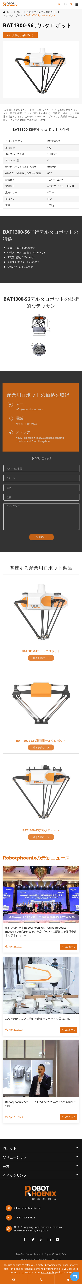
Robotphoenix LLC (36, 1254)
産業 (6, 1166)
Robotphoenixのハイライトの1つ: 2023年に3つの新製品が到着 (40, 1104)
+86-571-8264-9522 (20, 1217)
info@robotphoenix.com (23, 1208)
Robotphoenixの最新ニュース (36, 857)
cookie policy (48, 1272)
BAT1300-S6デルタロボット (40, 15)
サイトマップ (28, 1259)
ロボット (21, 12)
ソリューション (15, 1157)
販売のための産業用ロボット (44, 12)
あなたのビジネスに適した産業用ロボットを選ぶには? (37, 1018)
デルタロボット (14, 15)
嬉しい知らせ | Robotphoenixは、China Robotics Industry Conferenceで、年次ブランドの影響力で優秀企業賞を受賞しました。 (41, 931)
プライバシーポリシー (49, 1259)
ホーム (9, 12)
